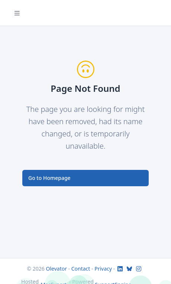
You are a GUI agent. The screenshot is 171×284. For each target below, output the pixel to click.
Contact (80, 268)
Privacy (103, 268)
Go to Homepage (49, 177)
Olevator (56, 268)
